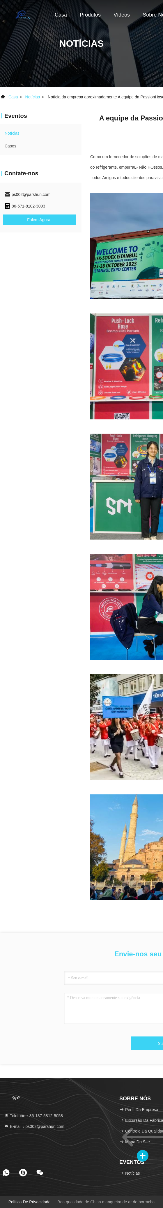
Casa (61, 15)
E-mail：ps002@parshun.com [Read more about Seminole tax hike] (34, 1126)
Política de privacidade (29, 1202)
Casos (10, 146)
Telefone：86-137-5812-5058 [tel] (33, 1115)
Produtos (90, 15)
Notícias (32, 97)
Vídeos (122, 15)
